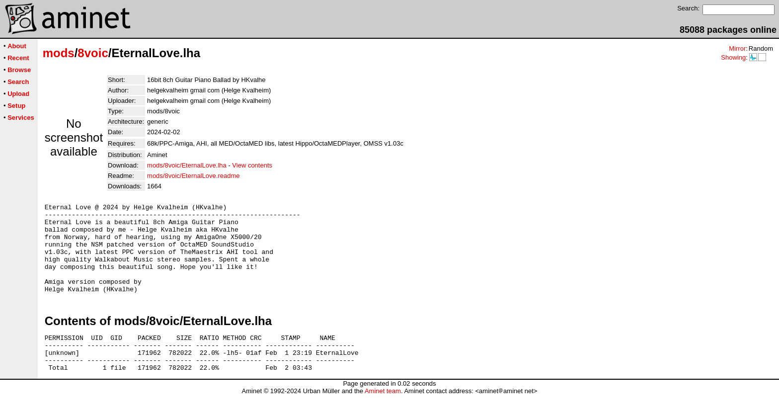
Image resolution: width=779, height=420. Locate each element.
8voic (93, 53)
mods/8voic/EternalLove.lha (187, 165)
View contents (252, 165)
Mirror (737, 48)
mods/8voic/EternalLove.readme (193, 175)
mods (59, 53)
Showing (733, 57)
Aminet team (383, 416)
